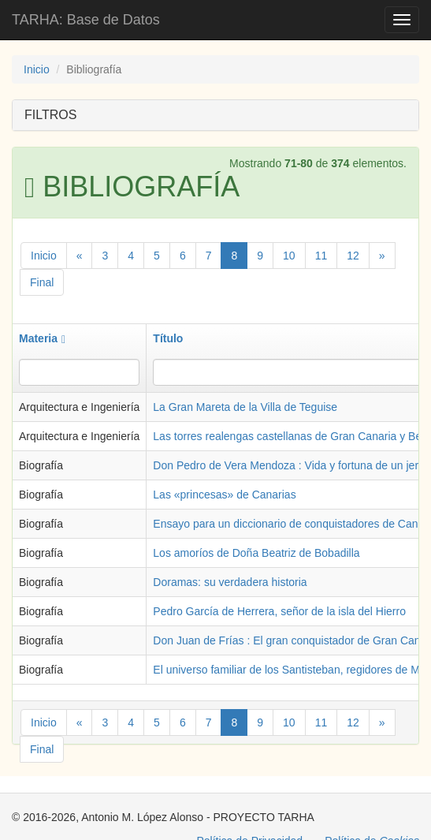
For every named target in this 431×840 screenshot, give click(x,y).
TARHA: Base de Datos (86, 20)
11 (321, 255)
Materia (42, 338)
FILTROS (50, 114)
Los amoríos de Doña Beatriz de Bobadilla (256, 553)
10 (289, 255)
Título (168, 338)
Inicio (37, 69)
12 (353, 255)
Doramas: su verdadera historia (230, 582)
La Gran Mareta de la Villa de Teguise (245, 407)
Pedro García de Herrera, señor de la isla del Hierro (279, 611)
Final (42, 282)
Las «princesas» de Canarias (224, 494)
